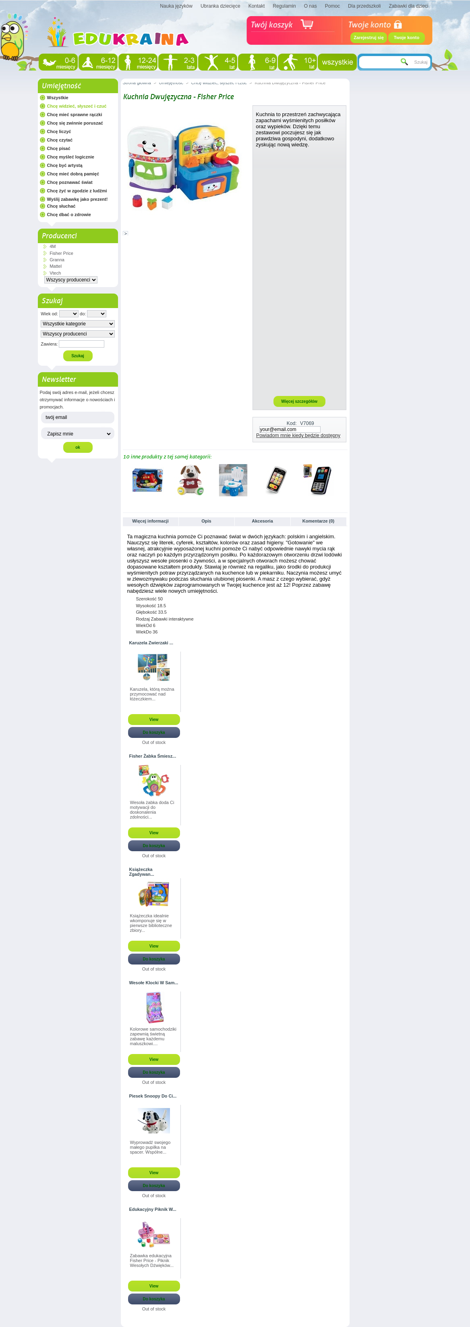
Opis (206, 521)
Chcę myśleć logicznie (70, 156)
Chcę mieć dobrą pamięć (73, 173)
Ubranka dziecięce (220, 6)
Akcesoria (262, 521)
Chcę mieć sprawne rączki (74, 114)
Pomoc (332, 6)
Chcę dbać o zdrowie (69, 214)
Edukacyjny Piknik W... (152, 1209)
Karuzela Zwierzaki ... (151, 642)
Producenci (59, 235)
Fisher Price (61, 253)
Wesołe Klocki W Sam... (153, 982)
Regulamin (284, 6)
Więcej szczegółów (299, 401)
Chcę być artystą (65, 165)
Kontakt (256, 6)
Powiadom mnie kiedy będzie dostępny (298, 435)
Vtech (55, 273)
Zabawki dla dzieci (408, 6)
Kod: (292, 423)
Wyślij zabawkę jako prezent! (77, 199)
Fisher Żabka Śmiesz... (152, 756)
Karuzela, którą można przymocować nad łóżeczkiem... (152, 694)
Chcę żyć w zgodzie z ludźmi (77, 190)
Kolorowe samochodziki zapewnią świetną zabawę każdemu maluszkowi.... (153, 1036)
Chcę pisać (58, 148)
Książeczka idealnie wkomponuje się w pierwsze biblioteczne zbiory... (151, 923)
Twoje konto (406, 37)
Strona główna (137, 82)
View (154, 719)
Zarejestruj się (369, 37)
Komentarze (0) (318, 521)
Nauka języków (176, 6)
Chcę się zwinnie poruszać (75, 123)
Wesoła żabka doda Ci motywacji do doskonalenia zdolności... (152, 809)
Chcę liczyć (59, 131)
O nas (310, 6)
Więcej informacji (150, 521)
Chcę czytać (60, 139)
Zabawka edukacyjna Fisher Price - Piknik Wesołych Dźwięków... (152, 1260)
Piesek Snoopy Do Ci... (153, 1096)
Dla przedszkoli (364, 6)
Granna (57, 259)
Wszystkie (57, 97)
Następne (344, 479)
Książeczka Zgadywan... (141, 872)
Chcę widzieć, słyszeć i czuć (77, 106)
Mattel (56, 266)
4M (53, 246)
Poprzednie (124, 479)
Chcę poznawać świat (70, 182)
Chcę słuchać (61, 206)
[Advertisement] (299, 271)
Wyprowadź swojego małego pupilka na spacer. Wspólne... (150, 1147)
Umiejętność (61, 85)
